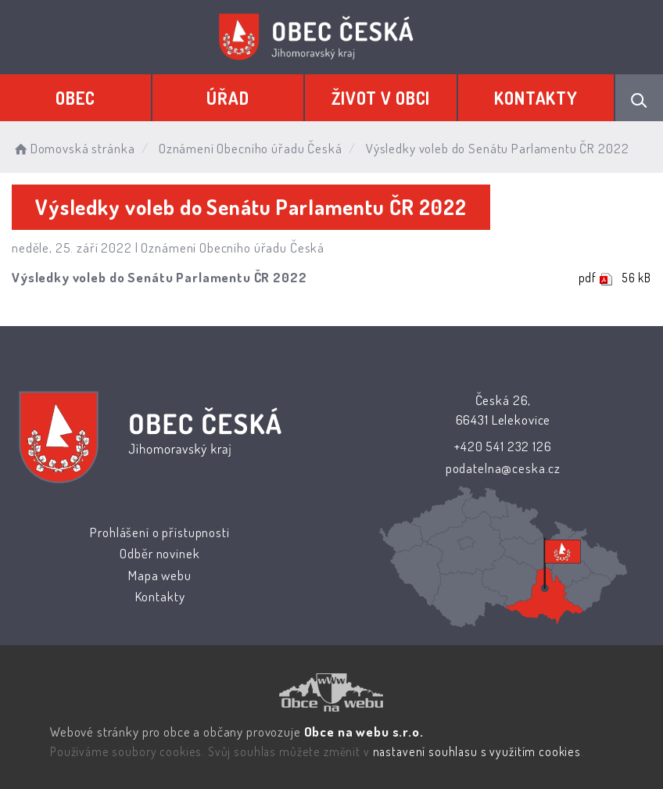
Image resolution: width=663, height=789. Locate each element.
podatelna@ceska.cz (503, 468)
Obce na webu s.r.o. (363, 731)
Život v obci (381, 98)
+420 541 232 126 (503, 446)
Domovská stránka (73, 148)
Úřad (228, 98)
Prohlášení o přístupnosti (159, 532)
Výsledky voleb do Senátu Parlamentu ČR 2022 (159, 277)
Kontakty (536, 98)
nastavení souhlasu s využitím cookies (476, 751)
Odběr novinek (159, 553)
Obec (75, 98)
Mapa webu (160, 575)
